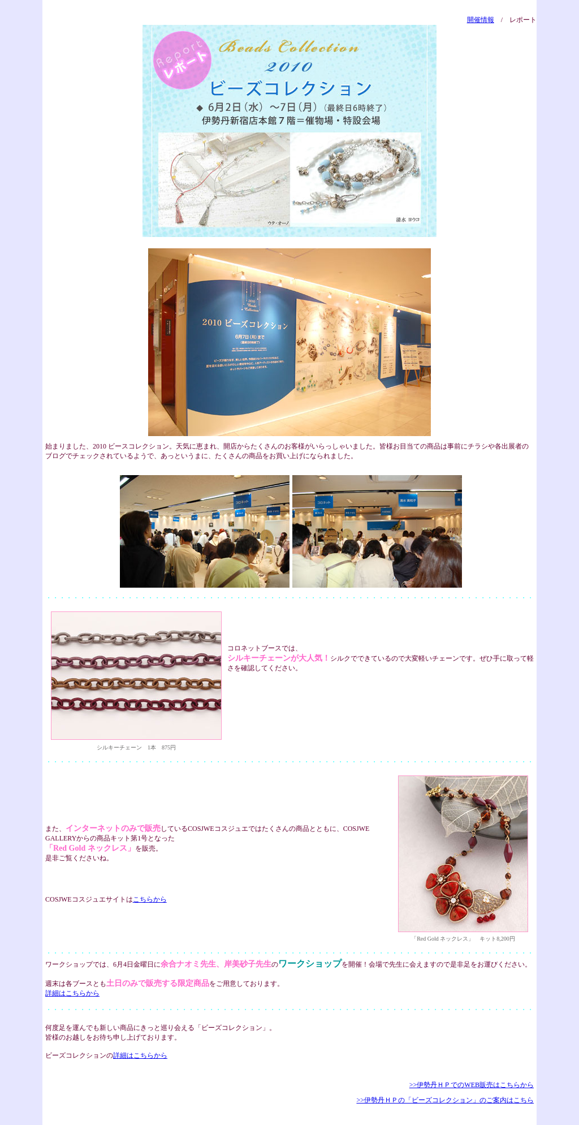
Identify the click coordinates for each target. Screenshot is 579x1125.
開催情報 (480, 20)
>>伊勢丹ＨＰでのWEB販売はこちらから (471, 1085)
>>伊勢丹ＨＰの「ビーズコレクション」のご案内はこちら (445, 1100)
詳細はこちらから (72, 993)
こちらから (150, 899)
